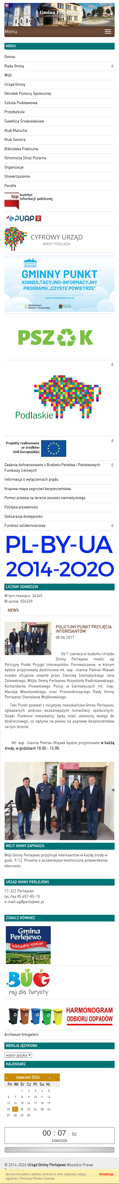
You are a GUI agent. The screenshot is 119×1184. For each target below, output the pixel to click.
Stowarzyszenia (17, 176)
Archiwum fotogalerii (21, 1034)
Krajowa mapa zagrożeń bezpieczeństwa (37, 489)
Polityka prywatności (21, 507)
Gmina (9, 57)
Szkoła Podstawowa (20, 103)
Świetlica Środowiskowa (24, 121)
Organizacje (14, 167)
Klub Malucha (15, 130)
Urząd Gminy (14, 84)
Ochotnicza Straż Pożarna (25, 158)
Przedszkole (14, 112)
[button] (112, 66)
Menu (11, 31)
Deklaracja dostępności (23, 516)
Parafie (10, 185)
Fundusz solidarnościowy (25, 525)
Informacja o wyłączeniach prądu (31, 479)
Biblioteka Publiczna (21, 149)
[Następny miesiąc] (50, 1077)
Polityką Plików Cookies (37, 1178)
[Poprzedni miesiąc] (7, 1077)
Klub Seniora (15, 139)
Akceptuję (106, 1174)
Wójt (8, 75)
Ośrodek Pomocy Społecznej (27, 93)
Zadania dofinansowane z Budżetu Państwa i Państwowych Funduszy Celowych (52, 468)
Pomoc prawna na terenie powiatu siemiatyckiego (44, 498)
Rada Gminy (14, 66)
